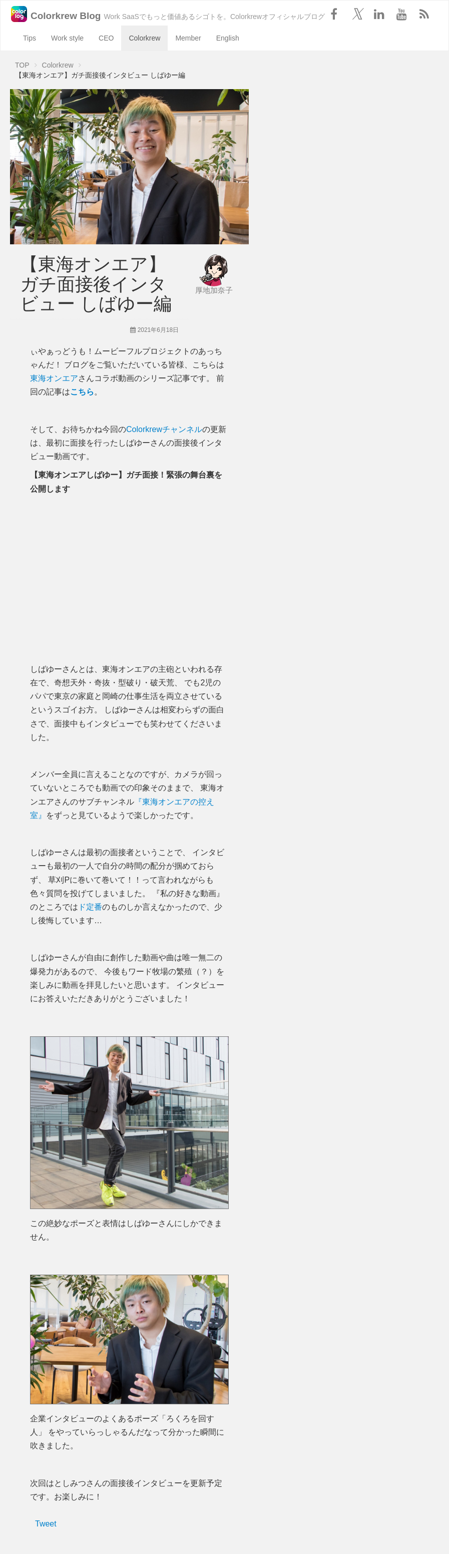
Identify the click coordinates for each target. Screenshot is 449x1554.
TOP (22, 65)
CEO (106, 38)
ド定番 (90, 907)
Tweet (46, 1523)
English (227, 38)
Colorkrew (144, 38)
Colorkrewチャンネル (164, 429)
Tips (29, 38)
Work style (67, 38)
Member (188, 38)
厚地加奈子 (214, 290)
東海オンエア (54, 378)
